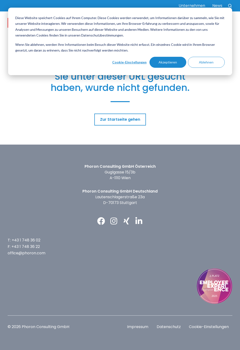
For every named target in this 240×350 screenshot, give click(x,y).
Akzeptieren (168, 62)
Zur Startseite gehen (120, 119)
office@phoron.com (26, 253)
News (217, 5)
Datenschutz (169, 326)
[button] (230, 5)
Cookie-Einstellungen (129, 62)
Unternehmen (192, 5)
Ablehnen (206, 62)
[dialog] (120, 41)
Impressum (137, 326)
